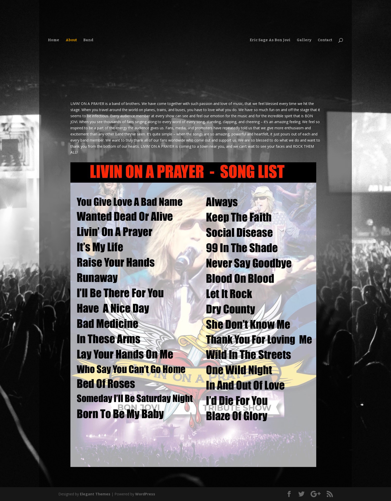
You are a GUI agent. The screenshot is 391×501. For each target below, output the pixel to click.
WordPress (145, 494)
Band (88, 40)
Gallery (304, 40)
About (71, 40)
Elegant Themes (95, 494)
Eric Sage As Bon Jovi (270, 40)
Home (53, 40)
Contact (325, 40)
